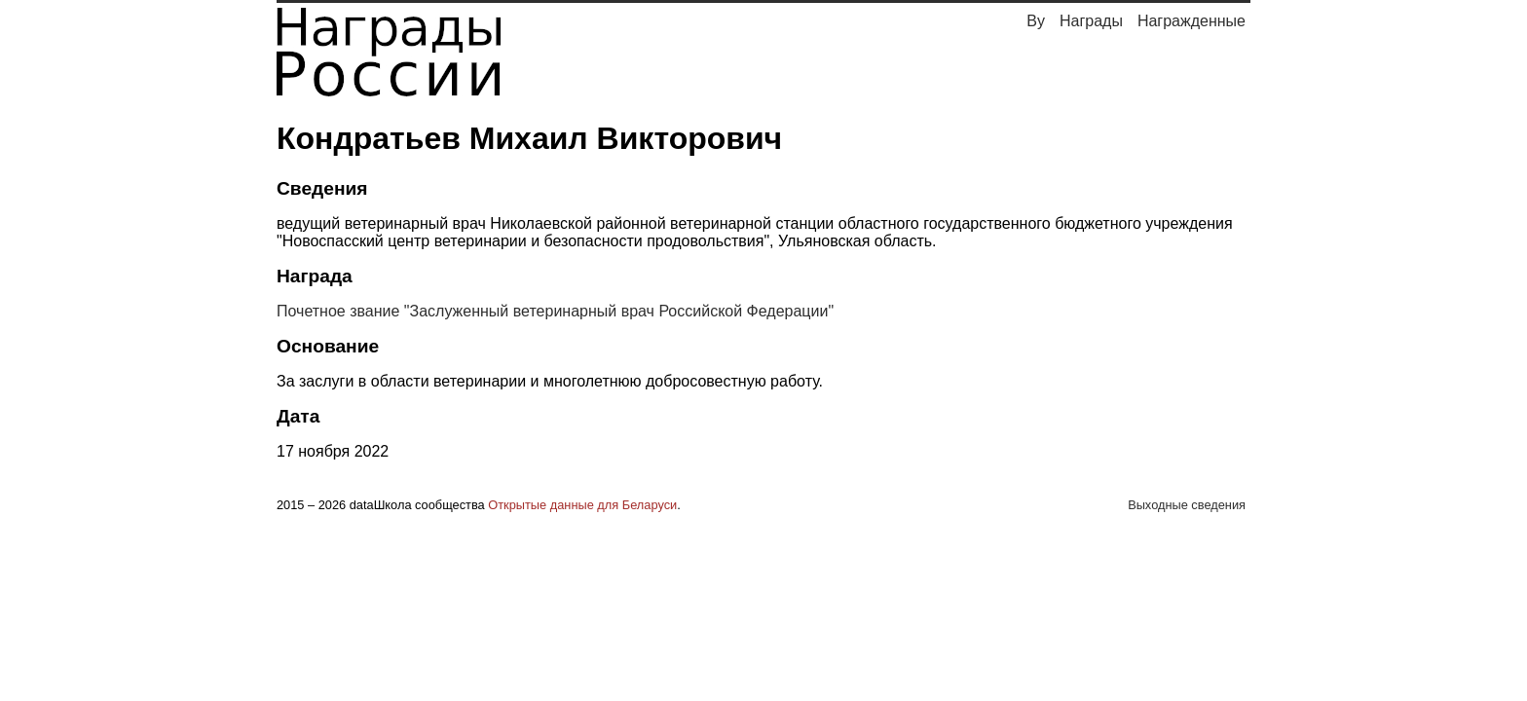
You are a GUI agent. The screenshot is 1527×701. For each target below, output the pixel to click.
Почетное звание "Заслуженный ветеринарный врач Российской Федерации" (555, 311)
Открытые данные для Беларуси (582, 505)
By (1035, 21)
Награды (1091, 21)
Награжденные (1191, 21)
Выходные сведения (1187, 505)
